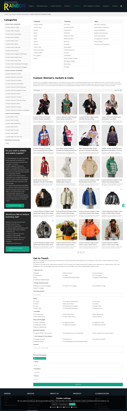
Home (6, 14)
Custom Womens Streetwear (20, 14)
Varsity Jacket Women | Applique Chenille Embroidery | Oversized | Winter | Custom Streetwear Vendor (43, 181)
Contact (115, 6)
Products (77, 6)
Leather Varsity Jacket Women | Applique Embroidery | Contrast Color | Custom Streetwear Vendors (112, 149)
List (119, 90)
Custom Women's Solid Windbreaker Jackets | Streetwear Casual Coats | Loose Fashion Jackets (66, 181)
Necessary (53, 407)
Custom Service (56, 6)
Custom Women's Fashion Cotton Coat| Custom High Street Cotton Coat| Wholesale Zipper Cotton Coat (112, 244)
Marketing (74, 407)
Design (31, 6)
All (10, 14)
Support (106, 6)
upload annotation (39, 358)
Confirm (78, 384)
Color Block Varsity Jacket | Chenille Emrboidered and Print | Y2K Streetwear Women (66, 149)
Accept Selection (63, 404)
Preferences (66, 407)
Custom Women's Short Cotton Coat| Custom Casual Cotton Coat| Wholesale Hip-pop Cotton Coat (66, 244)
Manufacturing (42, 6)
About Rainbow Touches (91, 6)
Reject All (54, 404)
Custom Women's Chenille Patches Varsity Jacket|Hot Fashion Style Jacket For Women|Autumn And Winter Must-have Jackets (42, 118)
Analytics (60, 407)
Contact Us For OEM (15, 205)
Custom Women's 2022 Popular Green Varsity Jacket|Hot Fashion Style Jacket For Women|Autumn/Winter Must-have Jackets (66, 118)
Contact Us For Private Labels (15, 249)
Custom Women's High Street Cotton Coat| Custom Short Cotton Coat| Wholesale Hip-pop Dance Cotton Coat (89, 244)
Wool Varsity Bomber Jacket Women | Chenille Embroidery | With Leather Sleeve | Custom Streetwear (89, 149)
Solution (67, 6)
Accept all (72, 404)
